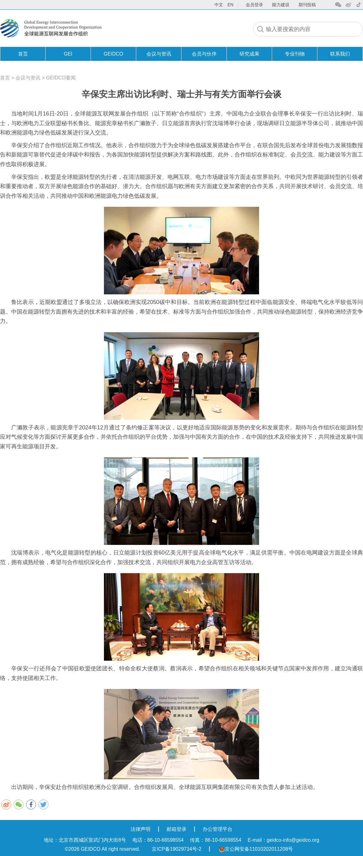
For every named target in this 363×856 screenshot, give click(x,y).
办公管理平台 (217, 829)
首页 (23, 54)
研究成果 (249, 54)
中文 (218, 4)
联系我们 (340, 54)
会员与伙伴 (204, 54)
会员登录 (254, 4)
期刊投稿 (307, 4)
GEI (68, 54)
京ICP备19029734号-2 (176, 849)
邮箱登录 (176, 829)
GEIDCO (113, 54)
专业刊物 (295, 54)
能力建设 (280, 4)
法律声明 (140, 829)
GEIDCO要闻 (61, 77)
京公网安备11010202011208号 (256, 849)
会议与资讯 (158, 54)
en (230, 4)
